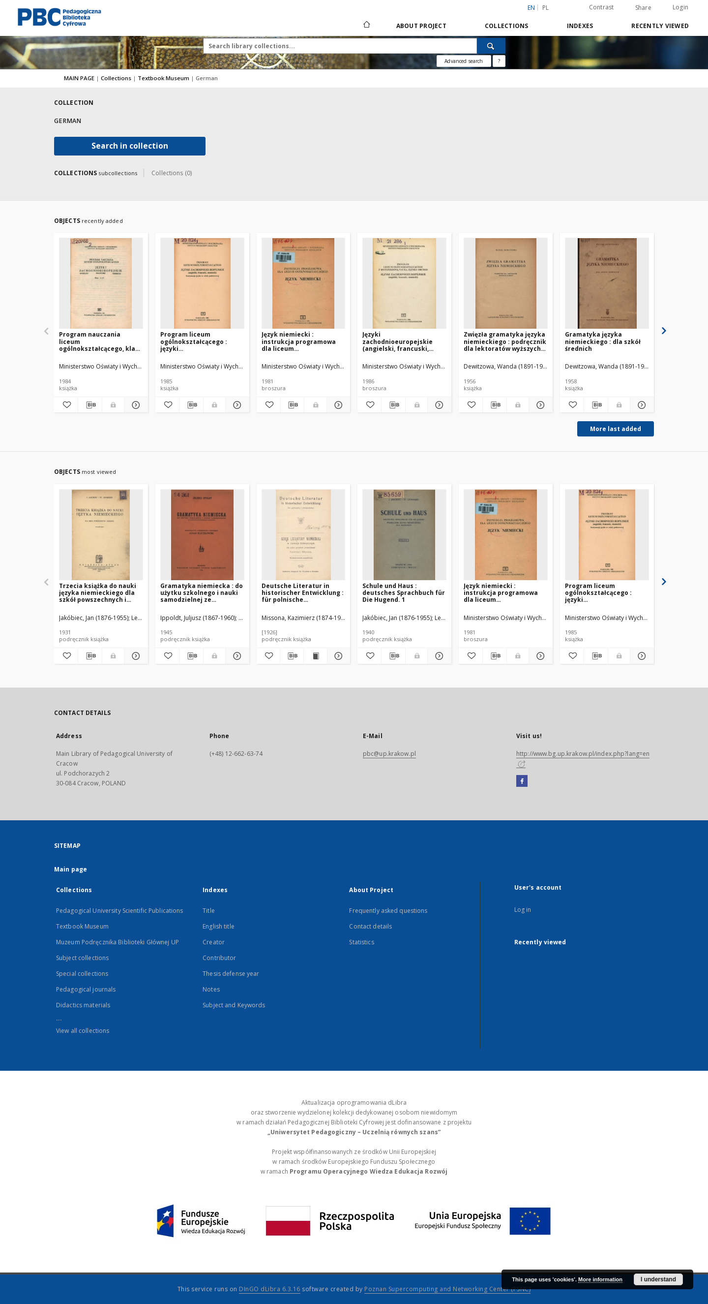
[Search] (491, 46)
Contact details (370, 926)
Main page (70, 869)
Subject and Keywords (234, 1005)
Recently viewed (660, 26)
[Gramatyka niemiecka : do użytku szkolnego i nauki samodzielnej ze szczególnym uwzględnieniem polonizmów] (202, 535)
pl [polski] (545, 7)
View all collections (82, 1030)
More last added (615, 429)
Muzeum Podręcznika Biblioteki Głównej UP (117, 942)
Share (643, 8)
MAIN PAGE (79, 78)
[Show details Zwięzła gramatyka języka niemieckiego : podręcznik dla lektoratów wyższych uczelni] (539, 405)
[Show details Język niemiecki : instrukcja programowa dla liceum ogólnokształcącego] (337, 405)
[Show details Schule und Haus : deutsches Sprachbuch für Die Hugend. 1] (438, 656)
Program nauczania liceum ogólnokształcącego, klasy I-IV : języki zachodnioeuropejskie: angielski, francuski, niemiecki (100, 341)
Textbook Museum (164, 78)
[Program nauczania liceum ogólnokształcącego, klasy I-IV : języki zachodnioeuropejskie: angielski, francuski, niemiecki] (101, 283)
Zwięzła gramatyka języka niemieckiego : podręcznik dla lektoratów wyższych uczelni (505, 341)
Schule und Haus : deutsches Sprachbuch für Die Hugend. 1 (403, 593)
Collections (507, 26)
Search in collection (129, 146)
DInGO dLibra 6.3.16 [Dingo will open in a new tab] (269, 1289)
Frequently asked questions (388, 910)
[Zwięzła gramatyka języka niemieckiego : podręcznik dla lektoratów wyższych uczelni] (505, 283)
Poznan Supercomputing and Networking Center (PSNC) (447, 1289)
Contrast (601, 7)
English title (219, 926)
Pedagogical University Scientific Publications (119, 910)
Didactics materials (83, 1005)
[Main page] (366, 25)
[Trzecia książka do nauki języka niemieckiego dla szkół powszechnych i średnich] (101, 535)
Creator (214, 942)
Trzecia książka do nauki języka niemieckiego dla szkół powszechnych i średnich (97, 593)
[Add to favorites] (66, 405)
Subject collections (82, 958)
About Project (421, 26)
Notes (211, 989)
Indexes (580, 26)
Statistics (361, 942)
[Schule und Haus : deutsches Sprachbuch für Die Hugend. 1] (404, 535)
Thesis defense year (231, 973)
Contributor (219, 958)
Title (209, 910)
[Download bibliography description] (90, 405)
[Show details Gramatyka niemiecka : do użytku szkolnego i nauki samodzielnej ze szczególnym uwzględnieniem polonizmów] (236, 656)
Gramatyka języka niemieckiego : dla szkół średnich (603, 341)
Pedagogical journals (86, 989)
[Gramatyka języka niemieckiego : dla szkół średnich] (607, 283)
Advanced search (463, 61)
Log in (522, 909)
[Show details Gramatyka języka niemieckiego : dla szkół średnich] (640, 405)
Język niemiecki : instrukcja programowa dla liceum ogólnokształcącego (299, 341)
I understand (658, 1279)
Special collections (82, 973)
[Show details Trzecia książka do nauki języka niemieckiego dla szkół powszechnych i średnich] (135, 656)
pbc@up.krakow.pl (389, 753)
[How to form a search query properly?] (499, 61)
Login (680, 7)
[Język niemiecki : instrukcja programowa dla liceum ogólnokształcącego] (303, 283)
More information (600, 1279)
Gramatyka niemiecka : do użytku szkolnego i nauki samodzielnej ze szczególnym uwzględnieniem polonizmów (201, 593)
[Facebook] (522, 781)
